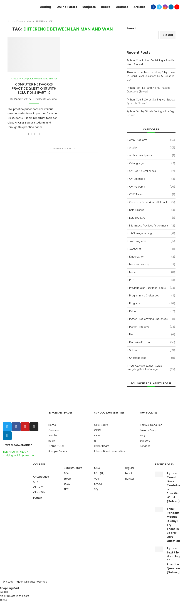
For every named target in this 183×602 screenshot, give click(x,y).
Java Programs (152, 241)
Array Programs (152, 140)
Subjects (89, 7)
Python (152, 311)
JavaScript (152, 249)
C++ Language (152, 179)
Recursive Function (152, 342)
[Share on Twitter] (34, 134)
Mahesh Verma (22, 98)
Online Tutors (66, 7)
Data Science (152, 210)
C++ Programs (152, 187)
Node (152, 272)
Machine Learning (152, 264)
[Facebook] (153, 6)
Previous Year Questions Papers (152, 288)
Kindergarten (152, 257)
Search (132, 28)
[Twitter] (159, 6)
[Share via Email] (39, 134)
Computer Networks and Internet (39, 78)
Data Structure (152, 218)
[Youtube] (176, 6)
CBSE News (152, 194)
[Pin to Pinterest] (37, 134)
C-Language (152, 163)
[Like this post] (28, 134)
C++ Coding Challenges (152, 171)
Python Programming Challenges (152, 319)
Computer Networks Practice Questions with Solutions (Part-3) (34, 88)
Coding (45, 7)
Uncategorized (152, 358)
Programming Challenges (152, 296)
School (152, 350)
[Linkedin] (171, 6)
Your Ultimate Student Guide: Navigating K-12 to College (151, 367)
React (152, 334)
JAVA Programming (152, 233)
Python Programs (152, 327)
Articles (139, 7)
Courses (122, 7)
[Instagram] (165, 6)
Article (14, 78)
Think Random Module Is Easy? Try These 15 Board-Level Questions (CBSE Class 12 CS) (151, 76)
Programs (152, 303)
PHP (152, 280)
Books (105, 7)
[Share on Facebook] (31, 134)
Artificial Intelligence (152, 155)
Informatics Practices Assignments (152, 226)
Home (10, 21)
